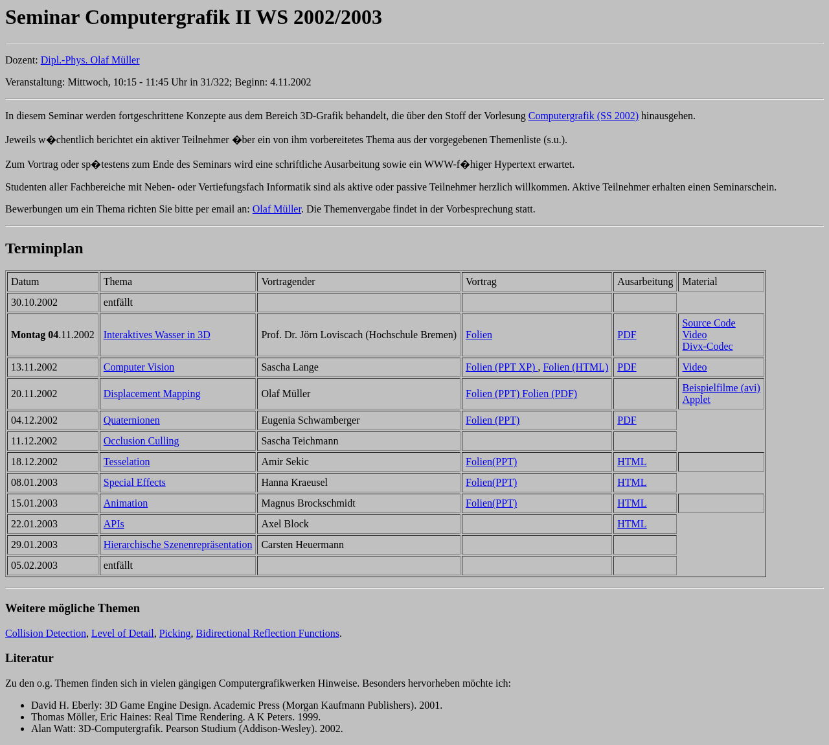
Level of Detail (122, 633)
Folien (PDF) (549, 393)
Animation (126, 503)
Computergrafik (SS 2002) (583, 115)
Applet (696, 399)
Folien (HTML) (575, 366)
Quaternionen (132, 420)
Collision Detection (45, 633)
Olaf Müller (277, 208)
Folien (479, 334)
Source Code (708, 322)
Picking (175, 633)
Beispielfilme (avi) (721, 387)
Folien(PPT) (491, 461)
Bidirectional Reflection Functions (267, 633)
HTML (631, 461)
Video (694, 334)
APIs (114, 523)
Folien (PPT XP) (502, 366)
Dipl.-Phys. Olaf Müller (90, 59)
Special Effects (135, 482)
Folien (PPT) (494, 393)
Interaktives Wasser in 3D (157, 334)
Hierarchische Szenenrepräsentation (178, 544)
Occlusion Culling (141, 440)
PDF (626, 334)
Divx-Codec (707, 346)
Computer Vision (139, 366)
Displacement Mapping (152, 393)
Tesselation (127, 461)
